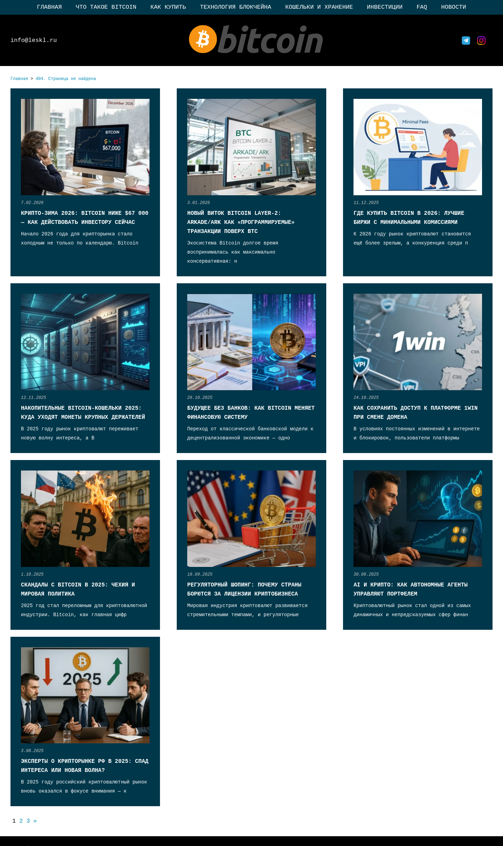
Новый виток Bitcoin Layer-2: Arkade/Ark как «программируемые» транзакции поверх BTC (240, 222)
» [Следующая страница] (35, 821)
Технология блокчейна (235, 7)
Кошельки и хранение (319, 7)
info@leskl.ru (33, 40)
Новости (453, 7)
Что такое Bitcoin (106, 7)
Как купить (168, 7)
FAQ (421, 7)
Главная (49, 7)
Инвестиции (384, 7)
